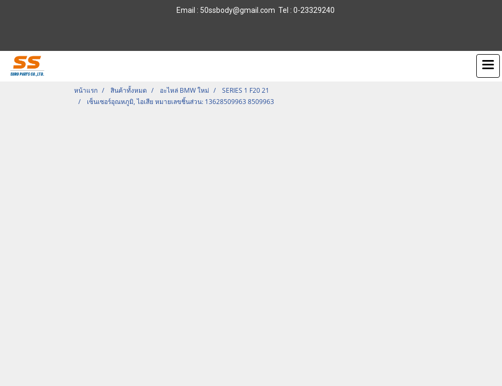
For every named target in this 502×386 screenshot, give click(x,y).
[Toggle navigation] (488, 66)
